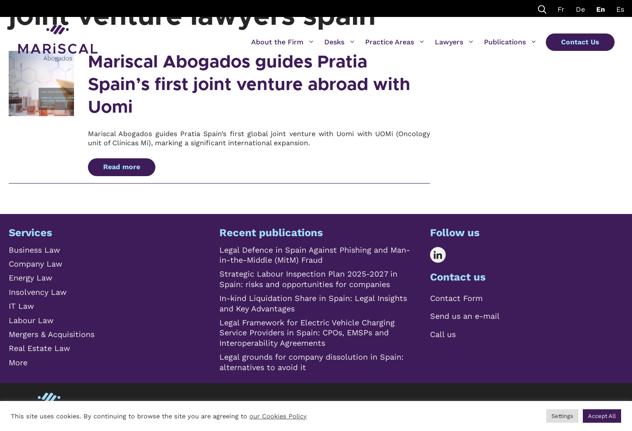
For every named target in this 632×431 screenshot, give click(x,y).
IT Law (21, 306)
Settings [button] (562, 416)
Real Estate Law (39, 348)
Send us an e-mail (465, 316)
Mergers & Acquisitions (51, 334)
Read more (121, 167)
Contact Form (456, 298)
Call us (443, 334)
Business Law (34, 249)
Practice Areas (395, 42)
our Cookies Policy (278, 416)
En (600, 9)
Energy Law (30, 277)
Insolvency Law (38, 292)
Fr (561, 9)
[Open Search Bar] (542, 8)
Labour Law (31, 320)
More (18, 362)
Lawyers (454, 42)
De (580, 9)
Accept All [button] (602, 416)
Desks (340, 42)
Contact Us (580, 42)
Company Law (35, 263)
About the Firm (283, 42)
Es (620, 9)
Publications (510, 42)
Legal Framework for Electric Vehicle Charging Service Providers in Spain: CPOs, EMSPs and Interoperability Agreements (307, 332)
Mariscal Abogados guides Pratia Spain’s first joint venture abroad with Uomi (249, 84)
